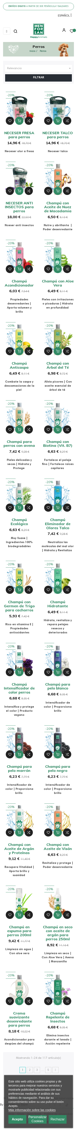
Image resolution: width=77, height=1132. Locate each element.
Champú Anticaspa (19, 365)
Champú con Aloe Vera (58, 283)
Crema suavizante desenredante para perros (19, 1019)
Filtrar (38, 77)
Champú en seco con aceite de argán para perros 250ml (57, 933)
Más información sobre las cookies (32, 1110)
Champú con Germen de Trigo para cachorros (19, 606)
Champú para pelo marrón (19, 768)
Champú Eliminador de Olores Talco (57, 523)
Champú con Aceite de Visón (58, 846)
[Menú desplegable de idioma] (64, 16)
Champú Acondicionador (19, 283)
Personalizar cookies (37, 1119)
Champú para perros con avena (19, 443)
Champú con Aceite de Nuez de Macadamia (57, 207)
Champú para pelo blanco (57, 686)
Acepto (17, 1119)
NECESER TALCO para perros (58, 135)
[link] (38, 31)
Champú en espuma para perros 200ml (19, 931)
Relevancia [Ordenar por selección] (39, 68)
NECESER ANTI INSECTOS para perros (19, 207)
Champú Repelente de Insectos (57, 1017)
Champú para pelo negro (57, 768)
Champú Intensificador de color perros (19, 688)
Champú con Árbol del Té (57, 365)
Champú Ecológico (19, 521)
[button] (63, 31)
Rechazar (57, 1119)
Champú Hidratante (57, 604)
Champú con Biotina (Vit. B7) (57, 443)
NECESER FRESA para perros (19, 135)
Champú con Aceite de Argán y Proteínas (19, 848)
